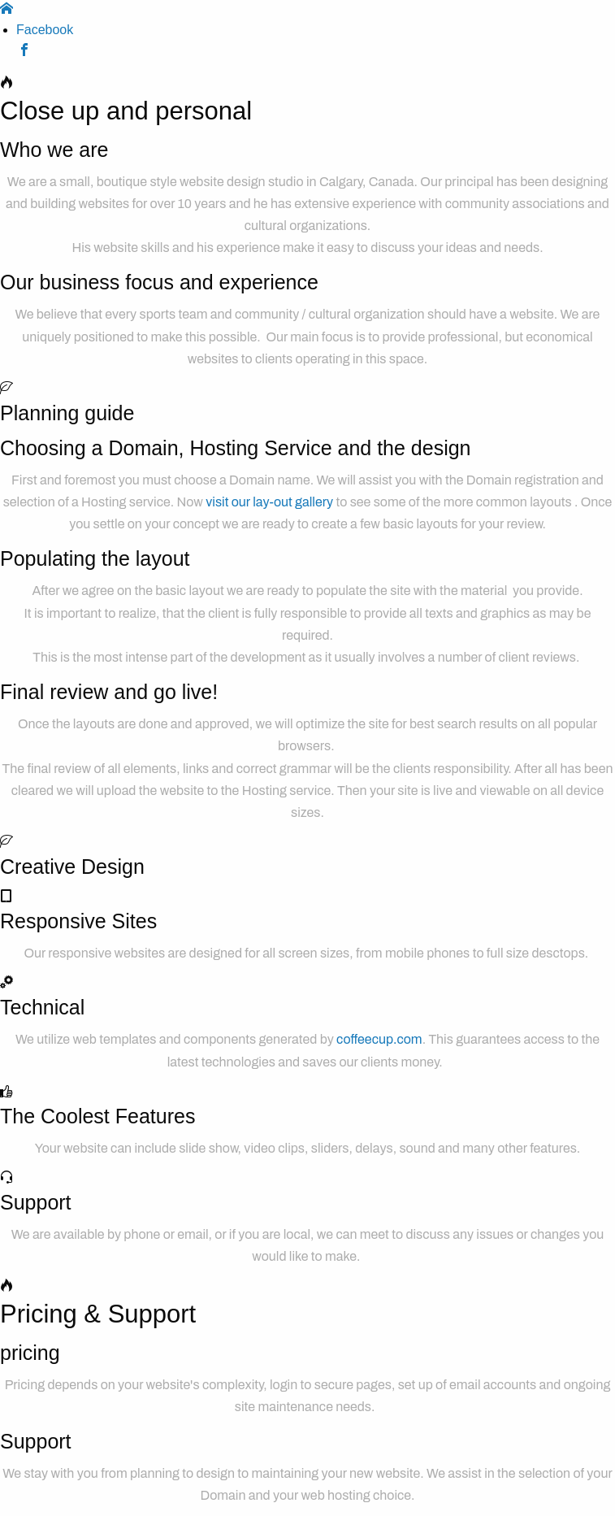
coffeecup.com (379, 1039)
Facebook (44, 30)
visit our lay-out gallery (269, 502)
